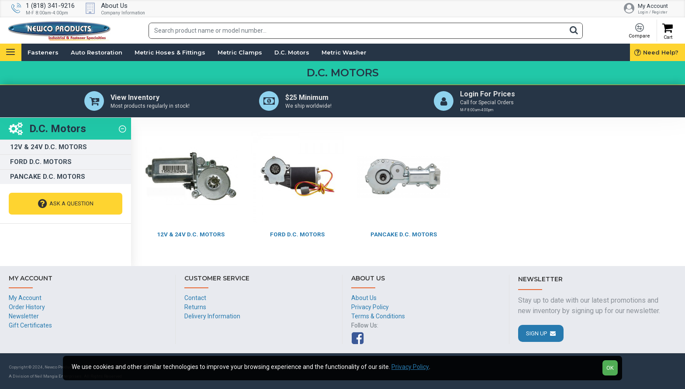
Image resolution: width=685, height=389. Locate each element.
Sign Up (536, 333)
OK (610, 368)
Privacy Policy (410, 366)
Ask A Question (71, 204)
